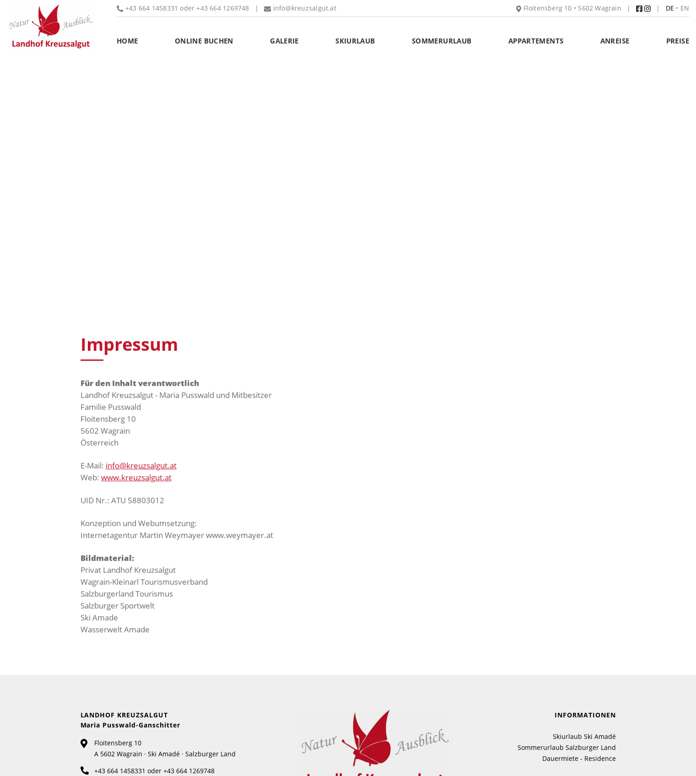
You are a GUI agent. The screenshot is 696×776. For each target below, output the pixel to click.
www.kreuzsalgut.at (136, 478)
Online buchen (204, 40)
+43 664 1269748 (222, 8)
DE (670, 8)
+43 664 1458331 (120, 770)
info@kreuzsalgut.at (141, 466)
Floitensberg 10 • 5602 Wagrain (568, 8)
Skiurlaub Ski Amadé (584, 736)
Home (127, 40)
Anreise (615, 40)
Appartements (536, 40)
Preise (677, 40)
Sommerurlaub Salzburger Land (567, 747)
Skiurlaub (355, 40)
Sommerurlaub (442, 40)
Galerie (284, 40)
